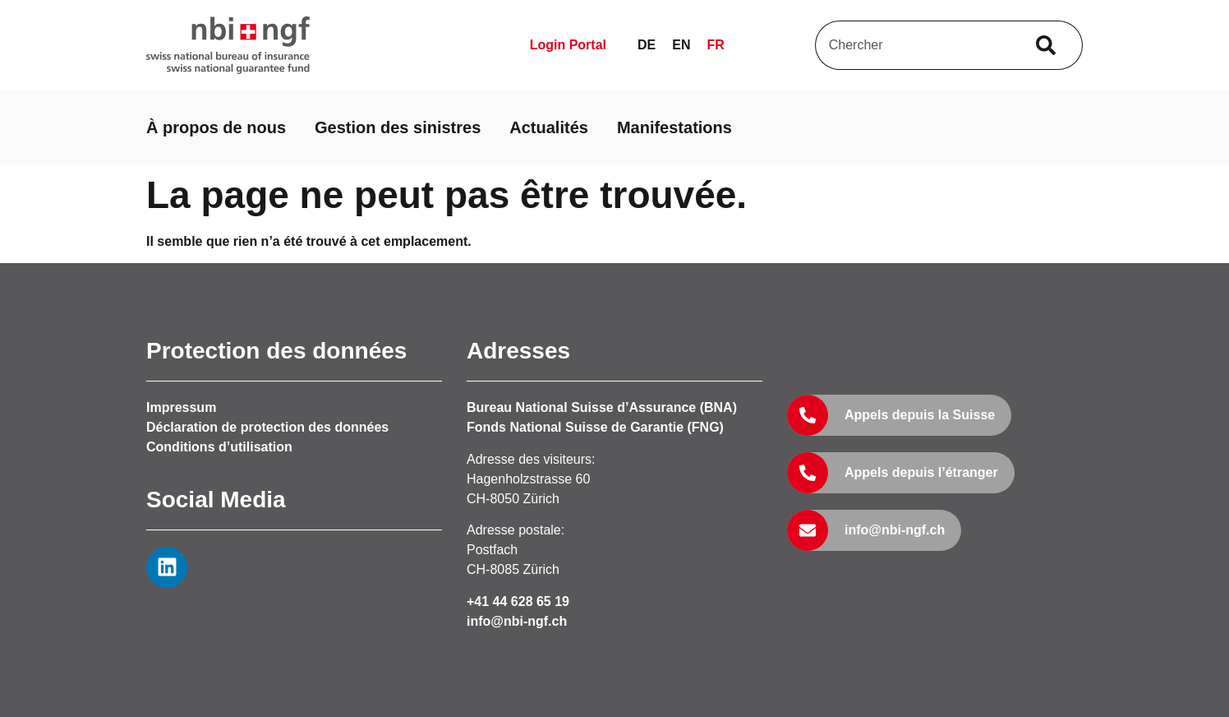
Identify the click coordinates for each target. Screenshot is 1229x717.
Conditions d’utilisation (219, 447)
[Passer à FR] (715, 45)
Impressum (181, 407)
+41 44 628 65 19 (518, 601)
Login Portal (568, 45)
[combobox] (915, 45)
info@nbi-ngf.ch (517, 621)
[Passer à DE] (646, 45)
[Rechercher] (1049, 45)
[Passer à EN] (681, 45)
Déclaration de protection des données (267, 427)
